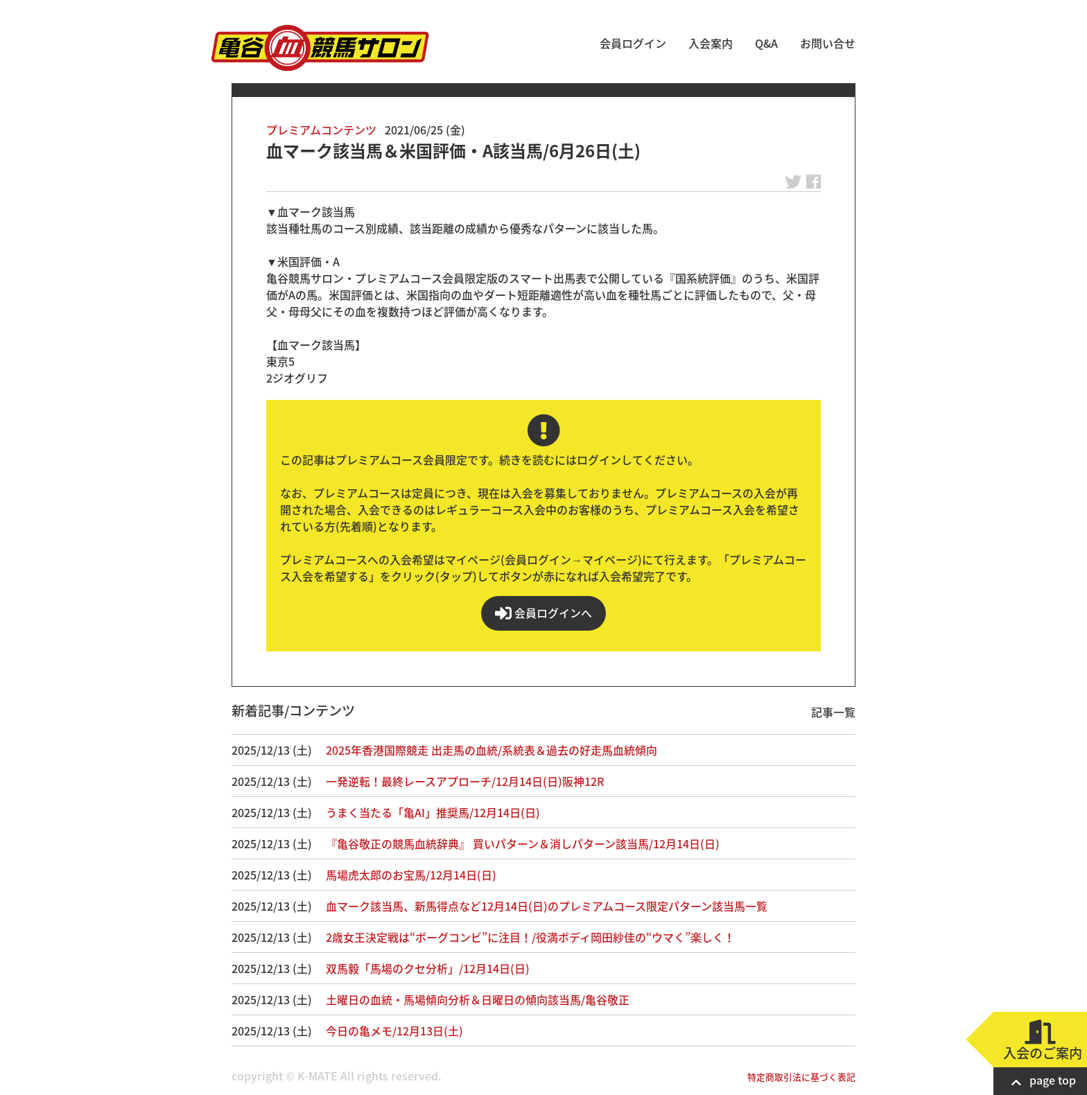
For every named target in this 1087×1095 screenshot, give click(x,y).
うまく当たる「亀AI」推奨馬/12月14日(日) (433, 812)
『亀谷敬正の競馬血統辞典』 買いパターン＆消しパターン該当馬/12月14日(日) (523, 843)
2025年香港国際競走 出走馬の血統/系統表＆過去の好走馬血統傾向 (491, 750)
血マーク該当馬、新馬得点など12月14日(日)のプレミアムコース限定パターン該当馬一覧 (546, 905)
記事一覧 (833, 711)
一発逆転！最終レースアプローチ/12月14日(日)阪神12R (465, 781)
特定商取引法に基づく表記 (801, 1076)
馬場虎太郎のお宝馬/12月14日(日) (411, 874)
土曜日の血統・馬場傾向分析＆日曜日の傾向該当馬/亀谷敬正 (477, 999)
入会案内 (710, 43)
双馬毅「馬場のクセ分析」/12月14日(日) (428, 968)
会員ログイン (633, 43)
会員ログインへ (543, 613)
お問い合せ (827, 43)
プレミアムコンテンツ (321, 129)
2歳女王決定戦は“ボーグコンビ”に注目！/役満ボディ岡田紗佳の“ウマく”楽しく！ (530, 937)
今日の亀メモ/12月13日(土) (394, 1030)
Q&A (766, 43)
